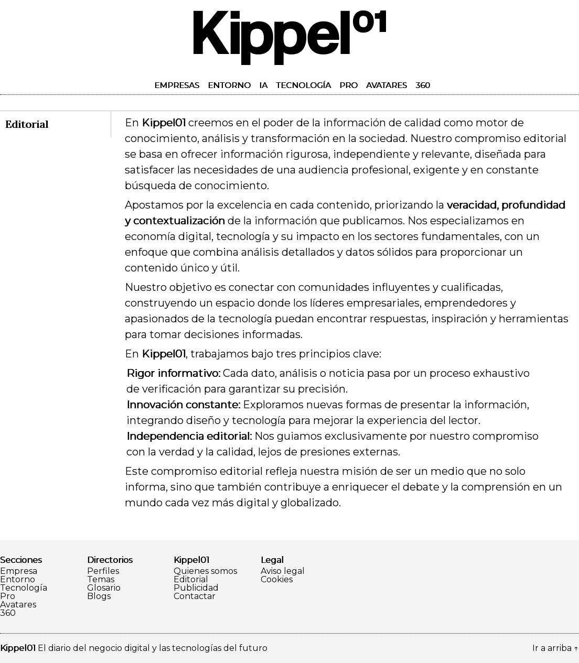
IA (263, 85)
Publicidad (196, 588)
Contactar (195, 596)
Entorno (229, 85)
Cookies (277, 579)
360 (422, 85)
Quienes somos (205, 571)
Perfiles (103, 571)
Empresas (176, 85)
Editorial (191, 579)
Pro (348, 85)
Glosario (104, 588)
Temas (100, 579)
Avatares (386, 85)
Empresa (18, 571)
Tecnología (303, 85)
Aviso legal (283, 571)
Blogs (99, 596)
